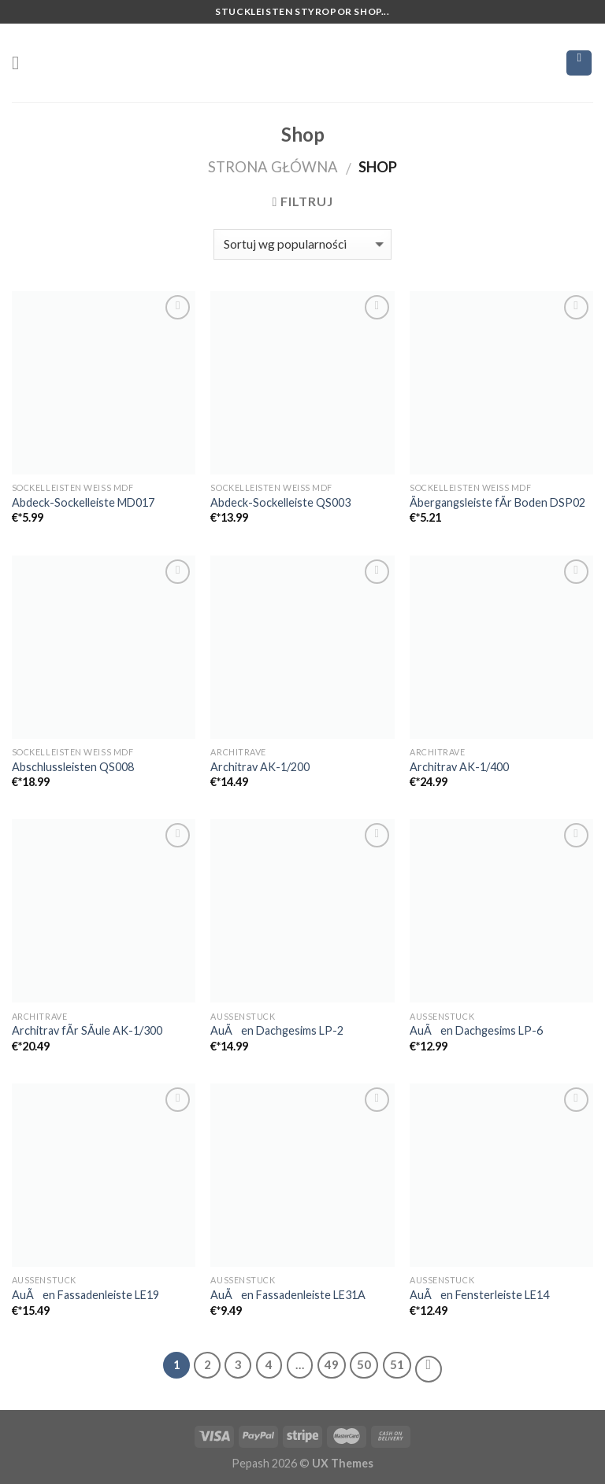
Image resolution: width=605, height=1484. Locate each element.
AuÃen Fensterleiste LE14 (479, 1294)
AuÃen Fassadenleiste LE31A (288, 1294)
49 (332, 1364)
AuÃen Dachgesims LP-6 (476, 1030)
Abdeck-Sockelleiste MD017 (83, 502)
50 (364, 1364)
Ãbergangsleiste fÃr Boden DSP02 (497, 502)
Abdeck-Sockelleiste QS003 (280, 502)
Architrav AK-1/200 (260, 766)
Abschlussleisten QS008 (73, 766)
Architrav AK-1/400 (459, 766)
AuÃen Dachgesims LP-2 (276, 1030)
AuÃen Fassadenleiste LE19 (85, 1294)
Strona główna (273, 166)
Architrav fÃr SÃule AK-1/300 (87, 1030)
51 (397, 1364)
